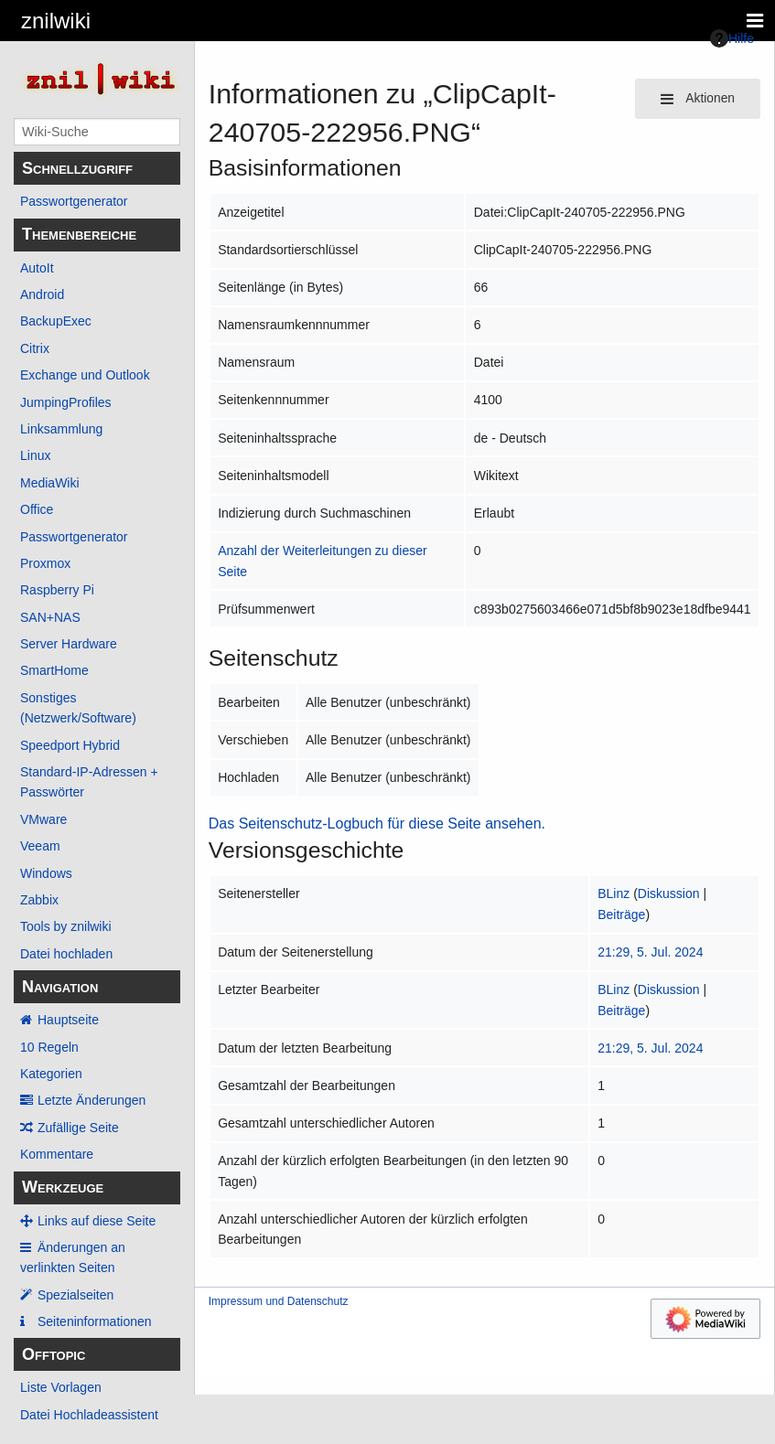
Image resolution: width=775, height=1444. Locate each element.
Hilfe (732, 38)
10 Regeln (49, 1047)
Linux (35, 455)
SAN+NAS (50, 617)
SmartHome (54, 670)
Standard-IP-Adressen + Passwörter (89, 782)
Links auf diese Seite (97, 1221)
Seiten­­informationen (95, 1321)
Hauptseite (68, 1019)
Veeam (40, 846)
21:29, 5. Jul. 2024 (650, 952)
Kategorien (51, 1073)
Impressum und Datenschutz (279, 1301)
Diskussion (669, 893)
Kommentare (56, 1154)
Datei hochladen (66, 954)
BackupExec (55, 321)
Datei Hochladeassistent (89, 1414)
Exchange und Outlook (85, 375)
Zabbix (39, 900)
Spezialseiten (75, 1295)
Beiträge (621, 914)
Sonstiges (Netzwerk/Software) (78, 707)
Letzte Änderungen (91, 1100)
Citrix (34, 348)
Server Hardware (68, 643)
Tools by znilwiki (66, 926)
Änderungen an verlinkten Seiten (72, 1257)
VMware (43, 819)
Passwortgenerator (74, 201)
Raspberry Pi (57, 590)
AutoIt (37, 268)
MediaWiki (50, 483)
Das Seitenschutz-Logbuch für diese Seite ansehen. (377, 823)
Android (42, 294)
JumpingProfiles (66, 402)
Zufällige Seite (78, 1127)
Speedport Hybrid (70, 745)
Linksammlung (61, 429)
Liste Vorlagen (61, 1387)
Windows (46, 873)
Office (36, 509)
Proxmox (45, 563)
